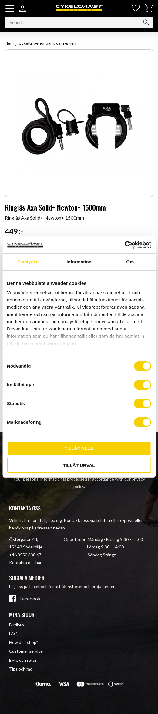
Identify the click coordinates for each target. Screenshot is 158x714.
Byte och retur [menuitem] (23, 660)
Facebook (30, 598)
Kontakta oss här (25, 562)
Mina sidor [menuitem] (22, 614)
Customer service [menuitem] (26, 651)
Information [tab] (79, 261)
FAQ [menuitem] (13, 633)
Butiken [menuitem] (16, 624)
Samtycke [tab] (28, 261)
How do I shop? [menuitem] (23, 642)
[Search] (146, 22)
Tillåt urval (79, 465)
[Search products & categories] (79, 22)
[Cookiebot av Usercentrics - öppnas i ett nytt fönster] (124, 245)
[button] (9, 9)
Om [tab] (130, 261)
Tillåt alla (79, 448)
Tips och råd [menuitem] (20, 668)
